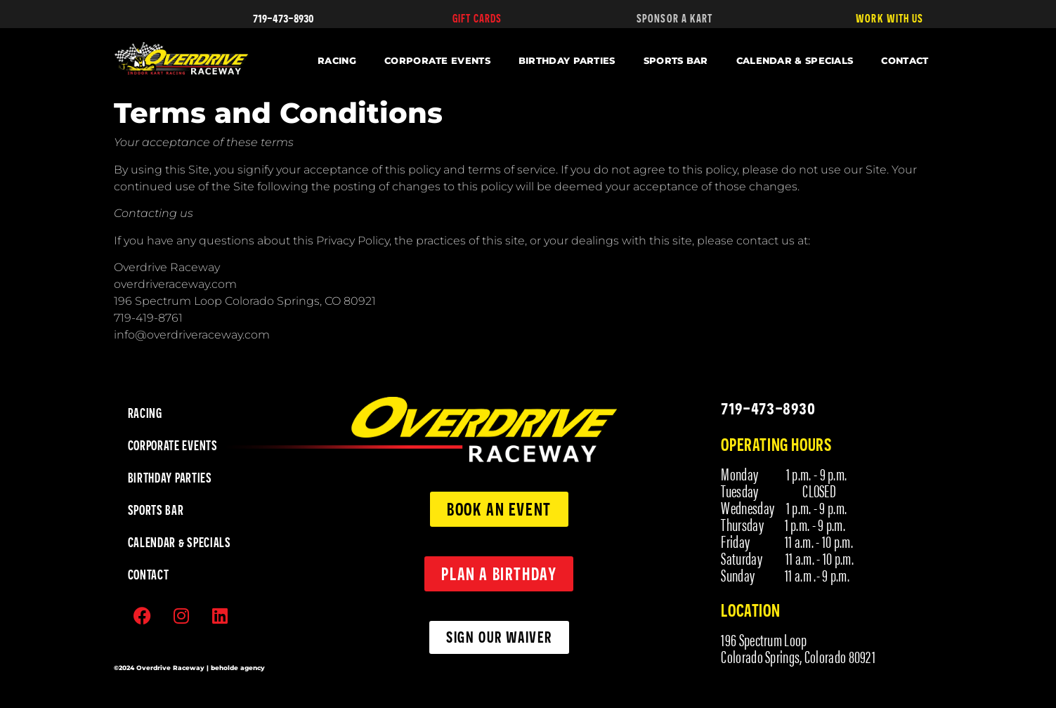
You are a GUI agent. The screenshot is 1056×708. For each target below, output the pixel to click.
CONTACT (904, 60)
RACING (337, 60)
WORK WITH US (889, 18)
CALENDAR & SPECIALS (795, 60)
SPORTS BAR (676, 60)
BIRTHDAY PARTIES (567, 60)
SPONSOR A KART (674, 18)
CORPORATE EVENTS (437, 60)
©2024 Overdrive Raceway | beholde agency (189, 667)
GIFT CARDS (477, 18)
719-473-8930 (283, 17)
